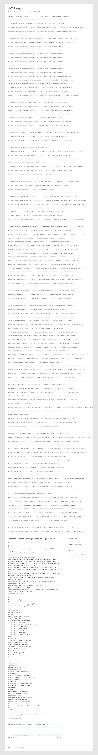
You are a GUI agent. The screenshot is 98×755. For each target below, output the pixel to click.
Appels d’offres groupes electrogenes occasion (54, 227)
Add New (56, 219)
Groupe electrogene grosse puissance (19, 290)
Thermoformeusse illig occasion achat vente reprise (53, 501)
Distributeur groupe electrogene (40, 249)
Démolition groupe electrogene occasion (38, 245)
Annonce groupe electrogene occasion (45, 223)
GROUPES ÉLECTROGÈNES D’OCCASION (44, 332)
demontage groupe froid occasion (18, 249)
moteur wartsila (13, 392)
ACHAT (34, 16)
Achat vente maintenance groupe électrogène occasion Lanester (67, 159)
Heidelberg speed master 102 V (68, 347)
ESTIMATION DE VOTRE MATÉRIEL (39, 257)
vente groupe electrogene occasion (71, 516)
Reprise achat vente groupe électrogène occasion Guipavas (59, 445)
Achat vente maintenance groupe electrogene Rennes (61, 170)
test (9, 501)
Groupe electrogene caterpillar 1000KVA (63, 264)
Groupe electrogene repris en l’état (66, 313)
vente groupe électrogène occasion (47, 516)
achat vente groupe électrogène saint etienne (21, 129)
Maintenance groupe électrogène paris (46, 366)
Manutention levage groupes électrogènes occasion (66, 373)
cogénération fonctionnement (57, 234)
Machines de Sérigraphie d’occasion (28, 358)
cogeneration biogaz (39, 234)
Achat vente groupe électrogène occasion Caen (21, 91)
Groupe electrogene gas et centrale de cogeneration (23, 287)
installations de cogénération (17, 354)
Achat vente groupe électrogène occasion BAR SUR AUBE (24, 87)
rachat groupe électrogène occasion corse (45, 426)
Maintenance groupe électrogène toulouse (50, 369)
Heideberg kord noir (14, 347)
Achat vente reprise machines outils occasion (21, 211)
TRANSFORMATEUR (76, 501)
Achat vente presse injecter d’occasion (43, 189)
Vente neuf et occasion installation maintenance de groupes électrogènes (53, 527)
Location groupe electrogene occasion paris (64, 354)
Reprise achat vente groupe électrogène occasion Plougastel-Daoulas (66, 448)
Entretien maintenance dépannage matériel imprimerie (58, 253)
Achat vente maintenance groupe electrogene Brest (23, 155)
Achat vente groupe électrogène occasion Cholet (22, 99)
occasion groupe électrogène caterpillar (42, 400)
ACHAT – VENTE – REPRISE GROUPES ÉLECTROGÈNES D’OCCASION (53, 20)
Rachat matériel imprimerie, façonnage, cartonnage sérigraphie (52, 433)
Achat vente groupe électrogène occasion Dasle (57, 102)
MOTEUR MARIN (71, 388)
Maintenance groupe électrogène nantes (20, 366)
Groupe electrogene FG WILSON (16, 283)
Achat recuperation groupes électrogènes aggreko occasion (25, 38)
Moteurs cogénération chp (53, 392)
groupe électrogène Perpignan (37, 306)
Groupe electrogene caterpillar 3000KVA (45, 268)
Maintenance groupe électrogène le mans (49, 362)
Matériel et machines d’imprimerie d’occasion (43, 381)
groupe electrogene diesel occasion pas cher (51, 279)
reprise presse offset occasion (62, 482)
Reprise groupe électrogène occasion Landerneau (22, 467)
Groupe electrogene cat (41, 264)
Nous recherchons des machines (17, 400)
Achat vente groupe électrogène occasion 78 (21, 61)
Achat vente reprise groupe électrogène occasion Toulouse (25, 208)
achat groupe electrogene (57, 23)
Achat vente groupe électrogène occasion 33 (21, 50)
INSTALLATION (39, 351)
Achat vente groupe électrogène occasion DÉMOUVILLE (23, 106)
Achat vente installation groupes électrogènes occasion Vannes (26, 151)
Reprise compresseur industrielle (17, 456)
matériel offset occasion (33, 384)
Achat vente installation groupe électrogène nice (22, 136)
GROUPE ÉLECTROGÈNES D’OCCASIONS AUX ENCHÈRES (70, 324)
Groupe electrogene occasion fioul (70, 302)
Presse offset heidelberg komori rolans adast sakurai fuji (24, 411)
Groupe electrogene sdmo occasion (40, 317)
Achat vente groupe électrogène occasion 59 (21, 54)
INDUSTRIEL (30, 351)
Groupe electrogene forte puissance (39, 283)
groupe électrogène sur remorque (39, 321)
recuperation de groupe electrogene (40, 441)
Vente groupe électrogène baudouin (43, 512)
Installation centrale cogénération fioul (58, 351)
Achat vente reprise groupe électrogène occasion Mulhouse (25, 200)
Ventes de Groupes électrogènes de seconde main (56, 531)
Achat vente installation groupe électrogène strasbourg (58, 140)
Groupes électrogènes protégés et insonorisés (43, 343)
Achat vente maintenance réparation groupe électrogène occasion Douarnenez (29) (31, 178)
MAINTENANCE (78, 358)
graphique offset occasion (52, 260)
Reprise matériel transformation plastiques (49, 479)
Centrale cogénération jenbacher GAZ (41, 230)
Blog (72, 227)
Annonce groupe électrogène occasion (73, 219)
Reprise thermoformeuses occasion (62, 486)
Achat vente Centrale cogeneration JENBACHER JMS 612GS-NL (24, 42)
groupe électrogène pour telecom (18, 313)
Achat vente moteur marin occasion (18, 189)
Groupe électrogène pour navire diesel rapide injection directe (48, 309)
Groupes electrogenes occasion (17, 343)
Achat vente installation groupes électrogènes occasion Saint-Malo (27, 148)
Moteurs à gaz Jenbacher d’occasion (31, 392)
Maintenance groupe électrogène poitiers (72, 366)
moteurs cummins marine (71, 392)
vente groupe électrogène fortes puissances (20, 516)
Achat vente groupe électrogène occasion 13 (21, 46)
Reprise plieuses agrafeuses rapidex (74, 479)
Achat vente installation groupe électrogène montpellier (61, 132)
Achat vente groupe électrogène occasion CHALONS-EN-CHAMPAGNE (59, 95)
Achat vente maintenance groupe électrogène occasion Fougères (26, 159)
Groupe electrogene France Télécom (63, 283)
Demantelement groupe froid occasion (59, 242)
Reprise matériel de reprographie (65, 475)
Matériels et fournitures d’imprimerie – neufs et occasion (24, 388)
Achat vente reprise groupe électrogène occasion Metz (59, 193)
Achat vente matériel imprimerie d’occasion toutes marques (52, 185)
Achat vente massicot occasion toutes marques (67, 181)
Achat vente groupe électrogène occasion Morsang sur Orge (25, 114)
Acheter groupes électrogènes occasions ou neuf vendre (24, 219)
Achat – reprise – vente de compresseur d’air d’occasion (55, 16)
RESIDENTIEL (62, 490)
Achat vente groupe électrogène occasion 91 (50, 65)
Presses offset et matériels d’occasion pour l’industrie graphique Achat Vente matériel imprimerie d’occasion (38, 418)
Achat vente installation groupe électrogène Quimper (23, 140)
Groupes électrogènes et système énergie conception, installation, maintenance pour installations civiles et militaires (41, 336)
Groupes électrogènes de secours (67, 332)
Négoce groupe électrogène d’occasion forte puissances (24, 396)
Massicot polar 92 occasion (45, 377)
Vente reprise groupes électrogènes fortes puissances (23, 531)
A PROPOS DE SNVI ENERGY (22, 16)
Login (82, 354)
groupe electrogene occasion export (45, 302)
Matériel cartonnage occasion (65, 377)
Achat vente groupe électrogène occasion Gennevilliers (56, 110)
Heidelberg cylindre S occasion (32, 347)
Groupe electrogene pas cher (16, 306)
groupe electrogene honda (66, 290)
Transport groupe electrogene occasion (29, 505)
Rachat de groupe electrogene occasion (64, 422)
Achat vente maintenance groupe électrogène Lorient (56, 155)
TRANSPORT (11, 505)
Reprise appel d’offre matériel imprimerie (19, 452)
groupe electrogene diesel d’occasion (62, 275)
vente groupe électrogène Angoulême (19, 512)
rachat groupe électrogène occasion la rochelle (22, 430)
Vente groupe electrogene (76, 509)
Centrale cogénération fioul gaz (17, 230)
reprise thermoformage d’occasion (18, 486)
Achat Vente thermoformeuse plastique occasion (51, 211)
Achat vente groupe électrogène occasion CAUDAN (22, 95)
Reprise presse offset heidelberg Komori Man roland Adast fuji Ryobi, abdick (29, 482)
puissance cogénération (42, 422)
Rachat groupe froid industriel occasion (19, 433)
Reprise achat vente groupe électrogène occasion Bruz (23, 445)
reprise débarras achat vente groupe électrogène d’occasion (47, 456)
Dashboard (62, 238)
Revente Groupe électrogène (76, 490)
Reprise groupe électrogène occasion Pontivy (52, 467)
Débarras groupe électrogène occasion (19, 242)
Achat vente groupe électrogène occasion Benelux (57, 87)
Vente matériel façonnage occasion (18, 527)
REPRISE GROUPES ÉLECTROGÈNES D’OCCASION (48, 471)
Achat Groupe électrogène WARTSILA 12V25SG (43, 27)
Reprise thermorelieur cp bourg (46, 490)
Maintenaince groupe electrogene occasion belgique (56, 358)
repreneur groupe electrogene (71, 441)
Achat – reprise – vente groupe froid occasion (21, 20)
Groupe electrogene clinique (69, 272)
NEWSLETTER (47, 396)
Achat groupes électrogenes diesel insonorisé (21, 35)
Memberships (47, 388)
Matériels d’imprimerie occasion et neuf (55, 384)
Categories (81, 227)
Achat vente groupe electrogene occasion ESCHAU (22, 110)
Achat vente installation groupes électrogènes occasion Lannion (26, 144)
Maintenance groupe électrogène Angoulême (21, 362)
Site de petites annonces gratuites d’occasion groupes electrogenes (27, 497)
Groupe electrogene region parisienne (42, 313)
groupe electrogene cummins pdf (17, 275)
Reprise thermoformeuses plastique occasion (21, 490)
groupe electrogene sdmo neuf (17, 317)
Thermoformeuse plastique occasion (24, 501)
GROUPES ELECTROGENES (60, 328)
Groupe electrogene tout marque (17, 324)
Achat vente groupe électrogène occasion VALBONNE (53, 125)
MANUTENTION (12, 373)
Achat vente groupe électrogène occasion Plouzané (23, 121)
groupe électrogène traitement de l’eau (42, 324)
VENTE (46, 505)
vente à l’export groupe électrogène (18, 509)
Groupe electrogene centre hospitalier (46, 272)
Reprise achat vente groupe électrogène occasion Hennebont (25, 448)
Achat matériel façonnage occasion (48, 35)
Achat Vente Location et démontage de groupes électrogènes (66, 151)
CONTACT (82, 234)
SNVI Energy (15, 8)
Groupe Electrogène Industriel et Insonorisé (60, 294)
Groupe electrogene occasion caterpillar (20, 302)
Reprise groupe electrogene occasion (18, 463)
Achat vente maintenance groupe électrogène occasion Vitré (25, 170)
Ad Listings (47, 219)
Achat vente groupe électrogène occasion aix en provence (24, 80)
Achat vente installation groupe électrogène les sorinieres (25, 132)
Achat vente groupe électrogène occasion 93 (21, 72)
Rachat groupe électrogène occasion (18, 426)
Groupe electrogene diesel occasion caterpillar (21, 279)
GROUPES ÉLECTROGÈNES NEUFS (69, 339)
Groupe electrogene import (36, 294)
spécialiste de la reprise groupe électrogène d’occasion (65, 497)
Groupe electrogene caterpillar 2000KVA (19, 268)
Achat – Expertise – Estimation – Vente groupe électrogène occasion (27, 23)
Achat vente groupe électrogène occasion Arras (22, 84)
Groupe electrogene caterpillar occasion (20, 272)
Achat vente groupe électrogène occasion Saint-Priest (56, 121)
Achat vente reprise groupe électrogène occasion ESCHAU (24, 193)
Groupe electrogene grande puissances (70, 287)
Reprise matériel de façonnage (44, 475)
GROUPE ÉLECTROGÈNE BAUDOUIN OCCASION (19, 264)
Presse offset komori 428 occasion (53, 411)
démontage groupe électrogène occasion (65, 245)
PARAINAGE (74, 400)
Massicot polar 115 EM (27, 377)
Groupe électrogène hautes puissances (44, 290)
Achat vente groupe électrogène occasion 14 (50, 46)
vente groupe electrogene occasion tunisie (55, 520)
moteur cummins (59, 388)
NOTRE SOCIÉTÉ (68, 396)
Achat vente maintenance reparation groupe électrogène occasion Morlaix (29, 181)
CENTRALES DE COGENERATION (63, 230)
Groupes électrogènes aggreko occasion (19, 332)
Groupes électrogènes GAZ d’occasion (19, 339)
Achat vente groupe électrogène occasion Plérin (22, 117)
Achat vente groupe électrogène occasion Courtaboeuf (24, 102)
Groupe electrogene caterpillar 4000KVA (72, 268)
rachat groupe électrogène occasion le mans (52, 430)
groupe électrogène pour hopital (17, 309)
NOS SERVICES (57, 396)
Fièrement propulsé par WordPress (16, 748)
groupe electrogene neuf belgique (61, 298)
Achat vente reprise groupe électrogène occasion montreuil (60, 196)
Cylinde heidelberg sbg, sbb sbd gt (46, 238)
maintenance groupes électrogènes (76, 369)
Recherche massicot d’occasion (17, 441)
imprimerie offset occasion (15, 351)
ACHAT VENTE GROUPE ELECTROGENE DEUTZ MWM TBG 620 (59, 42)
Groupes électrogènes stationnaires (70, 343)
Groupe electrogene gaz (49, 287)
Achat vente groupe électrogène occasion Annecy (59, 80)
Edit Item (10, 253)
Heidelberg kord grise (50, 347)
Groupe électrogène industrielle (17, 298)
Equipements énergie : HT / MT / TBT (17, 257)
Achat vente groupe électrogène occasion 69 (21, 57)
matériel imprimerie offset (15, 384)
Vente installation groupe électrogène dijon (50, 524)
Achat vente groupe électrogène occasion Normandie (61, 114)
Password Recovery (13, 403)
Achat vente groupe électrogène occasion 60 (50, 54)
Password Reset (27, 403)
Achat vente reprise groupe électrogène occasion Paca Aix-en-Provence (66, 200)
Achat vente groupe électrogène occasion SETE (21, 125)
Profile (75, 418)
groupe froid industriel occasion (41, 328)
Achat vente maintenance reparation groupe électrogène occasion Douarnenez (30, 174)
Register (56, 441)
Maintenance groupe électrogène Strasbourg (21, 369)
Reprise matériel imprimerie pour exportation (20, 479)
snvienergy (44, 724)
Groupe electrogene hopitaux (16, 294)
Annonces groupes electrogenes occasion (72, 223)
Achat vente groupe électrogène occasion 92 (21, 69)
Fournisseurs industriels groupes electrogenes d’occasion (24, 260)
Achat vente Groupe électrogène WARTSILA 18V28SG (52, 129)
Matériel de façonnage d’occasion (18, 381)
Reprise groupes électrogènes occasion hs (20, 475)
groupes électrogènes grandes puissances (45, 339)
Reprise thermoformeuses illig (40, 486)
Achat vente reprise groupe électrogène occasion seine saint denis (65, 204)
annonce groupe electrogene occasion (19, 223)
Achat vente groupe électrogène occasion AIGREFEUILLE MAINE (54, 76)
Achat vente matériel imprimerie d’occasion (20, 185)
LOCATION (45, 354)
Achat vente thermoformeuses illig (18, 215)
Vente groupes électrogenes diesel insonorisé (21, 524)
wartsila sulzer (78, 531)
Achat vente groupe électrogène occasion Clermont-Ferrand (57, 99)
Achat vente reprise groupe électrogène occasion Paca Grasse (25, 204)
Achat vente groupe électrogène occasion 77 (50, 57)
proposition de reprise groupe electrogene (20, 422)
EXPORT (63, 257)
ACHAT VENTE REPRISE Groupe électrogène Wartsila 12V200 (61, 208)
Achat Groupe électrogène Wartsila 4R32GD (71, 27)
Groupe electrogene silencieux (62, 317)
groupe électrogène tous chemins (62, 321)
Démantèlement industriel (15, 245)
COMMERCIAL (72, 234)
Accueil (10, 16)
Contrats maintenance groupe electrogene (20, 238)
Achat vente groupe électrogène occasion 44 (50, 50)
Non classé (27, 724)
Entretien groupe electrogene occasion (28, 253)
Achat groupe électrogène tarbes (17, 27)
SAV (9, 494)
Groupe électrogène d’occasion (39, 275)
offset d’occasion (62, 400)
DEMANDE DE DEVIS (39, 242)
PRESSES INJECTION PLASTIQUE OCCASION (18, 415)
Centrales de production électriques (18, 234)
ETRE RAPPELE (53, 257)
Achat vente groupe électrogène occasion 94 (50, 72)
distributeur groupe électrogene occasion (66, 249)
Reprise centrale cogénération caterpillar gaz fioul (48, 452)
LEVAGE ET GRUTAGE (34, 354)
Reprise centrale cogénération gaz (76, 452)
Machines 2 (11, 358)
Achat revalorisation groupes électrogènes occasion (61, 38)
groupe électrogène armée (71, 260)
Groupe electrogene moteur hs (39, 298)
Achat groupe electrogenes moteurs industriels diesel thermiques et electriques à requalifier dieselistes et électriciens (42, 31)
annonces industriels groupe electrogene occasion (23, 227)
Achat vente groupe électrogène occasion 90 (21, 65)
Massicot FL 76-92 (13, 377)
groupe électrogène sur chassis (17, 321)
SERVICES (50, 494)
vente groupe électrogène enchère (67, 512)
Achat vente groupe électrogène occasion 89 (50, 61)
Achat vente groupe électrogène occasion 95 (21, 76)
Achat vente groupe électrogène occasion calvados (53, 91)
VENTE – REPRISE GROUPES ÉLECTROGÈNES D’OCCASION (64, 505)
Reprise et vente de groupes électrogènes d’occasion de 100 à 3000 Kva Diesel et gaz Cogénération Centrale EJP (38, 460)
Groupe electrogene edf (74, 279)
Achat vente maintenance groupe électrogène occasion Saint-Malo (27, 163)
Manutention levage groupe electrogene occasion (34, 373)
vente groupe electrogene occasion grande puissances (23, 520)
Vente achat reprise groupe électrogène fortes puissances (48, 509)
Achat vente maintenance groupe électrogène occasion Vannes (67, 166)
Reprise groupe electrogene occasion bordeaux (46, 463)
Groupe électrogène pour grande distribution (62, 306)
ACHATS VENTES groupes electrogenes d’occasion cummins (48, 215)
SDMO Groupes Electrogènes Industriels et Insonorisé (29, 494)
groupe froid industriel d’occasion (18, 328)
